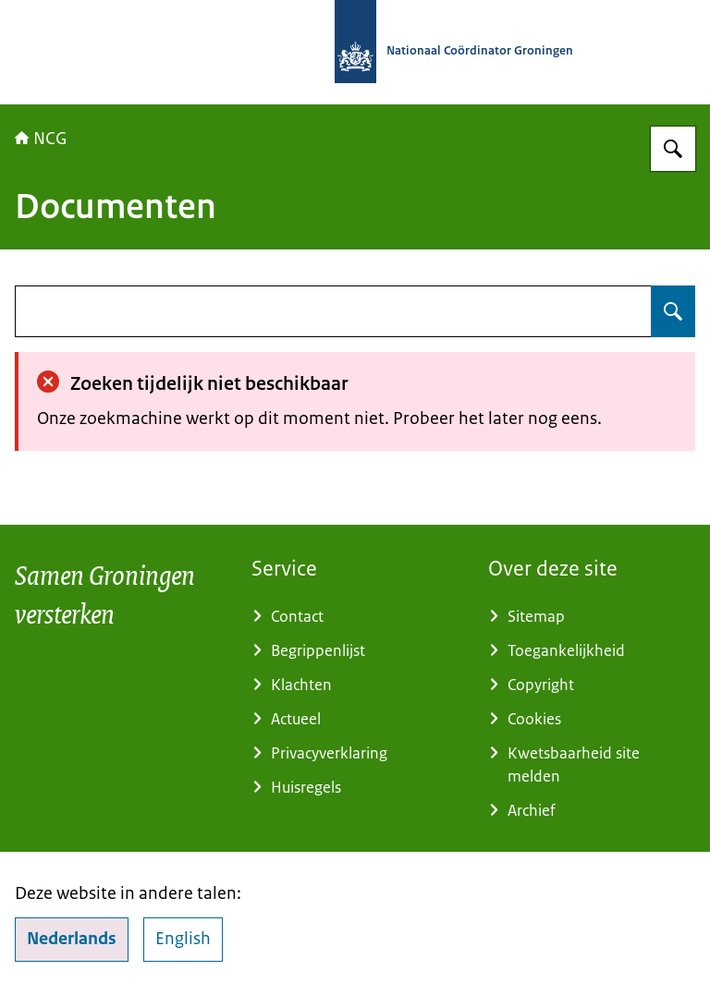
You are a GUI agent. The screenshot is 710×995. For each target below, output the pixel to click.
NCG (41, 138)
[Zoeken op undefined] (673, 311)
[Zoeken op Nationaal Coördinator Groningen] (673, 149)
